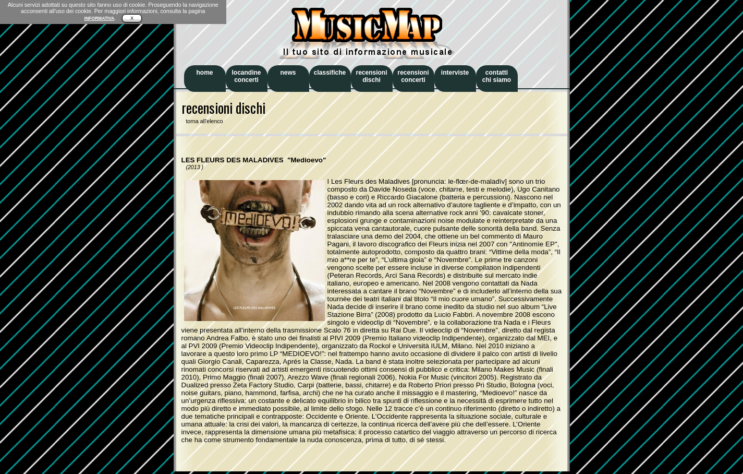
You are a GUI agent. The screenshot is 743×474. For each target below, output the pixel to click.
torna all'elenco (202, 121)
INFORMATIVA (99, 18)
